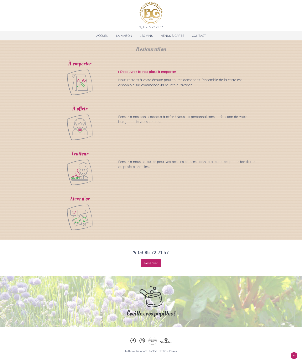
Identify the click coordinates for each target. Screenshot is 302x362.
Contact (199, 36)
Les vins (146, 36)
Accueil (102, 36)
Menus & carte (172, 36)
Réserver (151, 263)
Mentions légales (168, 350)
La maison (124, 36)
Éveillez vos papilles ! (151, 313)
